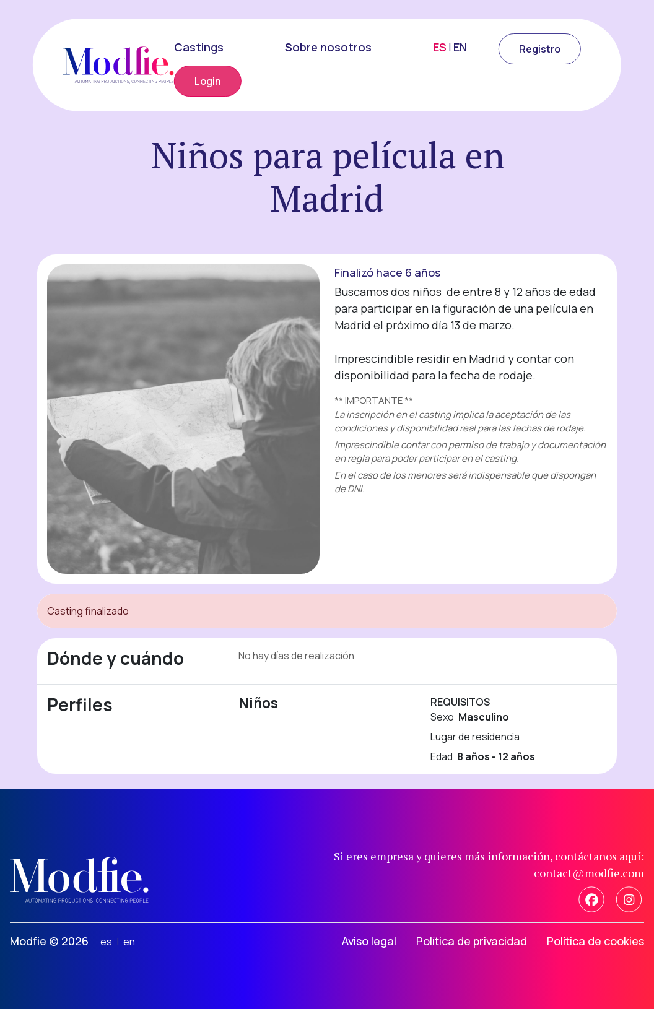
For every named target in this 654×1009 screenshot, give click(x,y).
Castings (199, 47)
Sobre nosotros (328, 47)
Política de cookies (595, 940)
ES (440, 47)
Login (207, 81)
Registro (539, 49)
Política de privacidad (471, 940)
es (106, 941)
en (129, 941)
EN (460, 47)
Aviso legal (369, 940)
